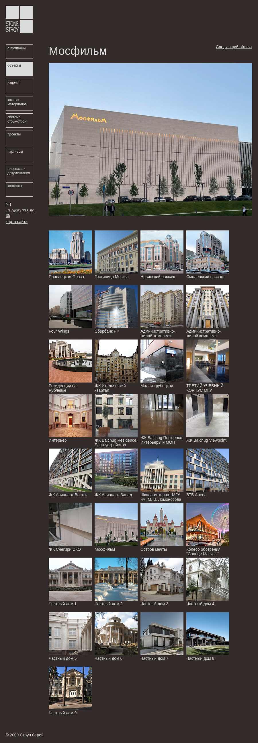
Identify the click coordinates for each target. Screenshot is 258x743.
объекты (14, 65)
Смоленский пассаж (207, 254)
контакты (14, 186)
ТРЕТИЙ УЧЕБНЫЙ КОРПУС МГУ (207, 366)
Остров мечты (161, 527)
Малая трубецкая (161, 364)
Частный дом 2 (116, 582)
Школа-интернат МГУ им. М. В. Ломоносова (161, 475)
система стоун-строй (16, 119)
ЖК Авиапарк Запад (116, 473)
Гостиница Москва (116, 254)
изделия (13, 83)
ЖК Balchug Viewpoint (207, 418)
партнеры (15, 152)
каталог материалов (17, 102)
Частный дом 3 (161, 582)
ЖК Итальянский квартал (116, 366)
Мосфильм (116, 527)
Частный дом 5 (70, 636)
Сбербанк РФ (116, 309)
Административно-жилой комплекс (161, 311)
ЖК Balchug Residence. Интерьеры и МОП (161, 419)
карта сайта (17, 221)
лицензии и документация (18, 171)
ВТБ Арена (207, 473)
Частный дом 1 (70, 582)
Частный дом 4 (207, 582)
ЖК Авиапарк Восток (70, 473)
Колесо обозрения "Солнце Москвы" (207, 529)
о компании (16, 48)
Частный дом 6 (116, 636)
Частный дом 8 (207, 636)
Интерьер (70, 418)
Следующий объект (234, 46)
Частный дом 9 (70, 691)
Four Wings (70, 309)
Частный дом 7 (161, 636)
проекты (14, 134)
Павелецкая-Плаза (70, 254)
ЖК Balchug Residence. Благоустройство (116, 420)
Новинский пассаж (161, 254)
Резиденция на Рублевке (70, 366)
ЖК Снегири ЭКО (70, 527)
